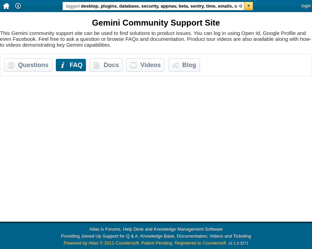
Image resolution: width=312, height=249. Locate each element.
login (306, 5)
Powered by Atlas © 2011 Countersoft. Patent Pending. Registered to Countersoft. (145, 243)
